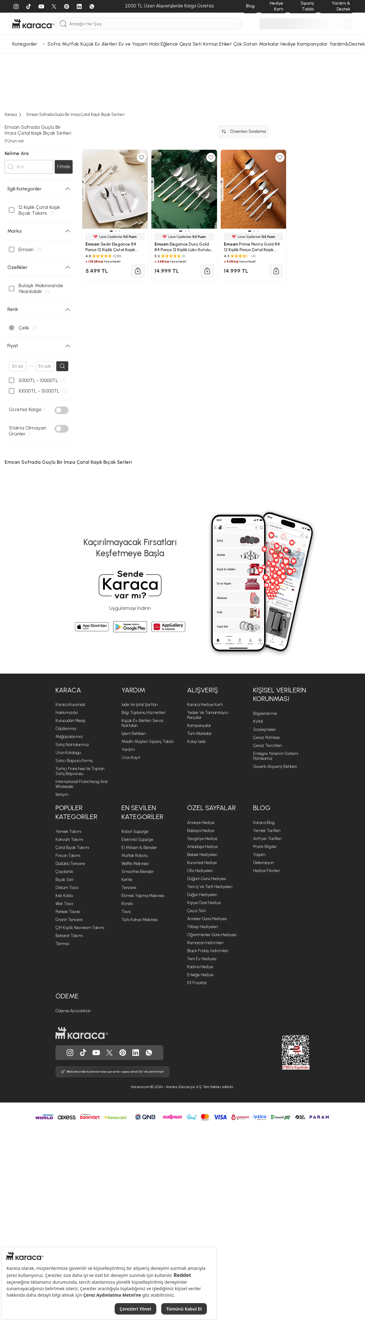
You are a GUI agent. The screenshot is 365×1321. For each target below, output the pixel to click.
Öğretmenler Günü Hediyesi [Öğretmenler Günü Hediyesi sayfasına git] (211, 934)
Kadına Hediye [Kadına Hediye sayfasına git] (200, 966)
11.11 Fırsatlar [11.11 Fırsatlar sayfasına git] (197, 982)
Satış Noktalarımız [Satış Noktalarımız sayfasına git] (72, 744)
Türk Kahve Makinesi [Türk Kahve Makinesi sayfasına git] (139, 919)
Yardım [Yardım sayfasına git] (128, 749)
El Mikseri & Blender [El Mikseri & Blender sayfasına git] (139, 847)
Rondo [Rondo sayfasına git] (127, 903)
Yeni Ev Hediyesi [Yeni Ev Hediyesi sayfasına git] (201, 958)
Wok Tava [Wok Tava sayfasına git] (64, 903)
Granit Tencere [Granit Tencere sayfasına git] (69, 919)
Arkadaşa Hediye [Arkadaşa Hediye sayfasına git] (202, 846)
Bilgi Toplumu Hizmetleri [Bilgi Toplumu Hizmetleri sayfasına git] (143, 712)
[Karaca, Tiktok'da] (83, 1053)
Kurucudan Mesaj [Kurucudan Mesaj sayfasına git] (70, 720)
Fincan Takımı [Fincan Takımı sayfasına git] (67, 855)
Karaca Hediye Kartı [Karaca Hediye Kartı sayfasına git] (205, 704)
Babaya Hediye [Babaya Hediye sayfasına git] (200, 830)
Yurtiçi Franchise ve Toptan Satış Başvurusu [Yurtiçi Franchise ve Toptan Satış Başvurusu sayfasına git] (79, 771)
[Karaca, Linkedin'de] (136, 1053)
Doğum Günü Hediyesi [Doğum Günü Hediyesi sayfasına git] (206, 878)
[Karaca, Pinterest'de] (123, 1053)
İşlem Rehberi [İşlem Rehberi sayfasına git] (133, 733)
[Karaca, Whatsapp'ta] (149, 1053)
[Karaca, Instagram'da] (70, 1053)
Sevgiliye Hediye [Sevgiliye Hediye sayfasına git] (202, 838)
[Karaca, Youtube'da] (96, 1053)
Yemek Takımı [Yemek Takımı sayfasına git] (68, 831)
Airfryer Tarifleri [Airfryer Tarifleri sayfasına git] (267, 838)
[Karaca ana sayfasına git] (81, 1033)
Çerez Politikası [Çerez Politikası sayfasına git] (266, 737)
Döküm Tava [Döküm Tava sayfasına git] (66, 887)
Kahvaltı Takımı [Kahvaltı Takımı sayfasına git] (69, 839)
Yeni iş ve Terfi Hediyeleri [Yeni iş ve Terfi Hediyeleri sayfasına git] (209, 886)
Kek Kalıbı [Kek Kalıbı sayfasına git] (64, 895)
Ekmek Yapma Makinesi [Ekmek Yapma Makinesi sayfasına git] (142, 895)
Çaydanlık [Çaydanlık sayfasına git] (64, 871)
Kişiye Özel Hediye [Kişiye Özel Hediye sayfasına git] (204, 902)
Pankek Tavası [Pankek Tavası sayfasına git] (67, 911)
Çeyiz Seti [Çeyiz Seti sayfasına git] (196, 910)
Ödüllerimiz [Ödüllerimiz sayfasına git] (65, 728)
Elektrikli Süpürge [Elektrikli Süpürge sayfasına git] (137, 839)
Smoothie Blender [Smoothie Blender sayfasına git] (137, 871)
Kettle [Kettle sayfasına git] (126, 879)
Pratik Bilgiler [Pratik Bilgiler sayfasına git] (265, 846)
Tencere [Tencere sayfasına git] (128, 887)
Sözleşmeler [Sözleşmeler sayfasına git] (264, 729)
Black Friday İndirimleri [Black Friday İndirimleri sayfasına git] (207, 950)
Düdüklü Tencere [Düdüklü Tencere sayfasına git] (70, 863)
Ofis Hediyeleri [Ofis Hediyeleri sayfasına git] (200, 870)
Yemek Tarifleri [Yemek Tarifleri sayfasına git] (267, 830)
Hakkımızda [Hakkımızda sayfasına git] (66, 712)
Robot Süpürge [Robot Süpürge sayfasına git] (134, 831)
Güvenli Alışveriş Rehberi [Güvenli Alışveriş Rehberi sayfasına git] (275, 766)
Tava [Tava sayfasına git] (125, 911)
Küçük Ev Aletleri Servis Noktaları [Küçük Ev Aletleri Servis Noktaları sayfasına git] (142, 723)
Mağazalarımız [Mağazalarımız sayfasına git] (69, 736)
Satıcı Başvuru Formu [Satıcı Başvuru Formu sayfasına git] (74, 760)
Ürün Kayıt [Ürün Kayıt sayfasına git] (130, 757)
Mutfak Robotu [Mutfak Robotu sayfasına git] (134, 855)
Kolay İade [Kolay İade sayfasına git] (196, 741)
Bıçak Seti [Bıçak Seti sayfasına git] (64, 879)
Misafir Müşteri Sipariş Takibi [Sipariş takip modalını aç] (147, 741)
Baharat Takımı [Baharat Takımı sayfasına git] (69, 935)
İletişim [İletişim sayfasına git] (61, 794)
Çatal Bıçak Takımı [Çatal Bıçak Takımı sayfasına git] (72, 847)
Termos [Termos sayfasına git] (62, 943)
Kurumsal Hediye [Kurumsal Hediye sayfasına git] (202, 862)
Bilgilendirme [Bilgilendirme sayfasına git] (265, 713)
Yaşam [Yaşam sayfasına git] (259, 854)
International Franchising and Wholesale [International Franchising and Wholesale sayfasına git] (81, 784)
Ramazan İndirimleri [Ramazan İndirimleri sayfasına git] (205, 942)
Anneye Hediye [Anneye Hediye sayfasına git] (200, 822)
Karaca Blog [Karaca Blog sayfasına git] (264, 822)
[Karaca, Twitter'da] (109, 1053)
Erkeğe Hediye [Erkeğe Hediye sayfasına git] (200, 974)
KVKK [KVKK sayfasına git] (258, 721)
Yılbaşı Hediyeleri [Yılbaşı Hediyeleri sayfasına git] (202, 926)
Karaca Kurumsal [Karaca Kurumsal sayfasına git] (70, 704)
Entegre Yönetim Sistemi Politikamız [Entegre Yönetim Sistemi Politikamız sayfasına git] (275, 756)
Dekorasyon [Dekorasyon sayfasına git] (263, 862)
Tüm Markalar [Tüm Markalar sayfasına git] (199, 733)
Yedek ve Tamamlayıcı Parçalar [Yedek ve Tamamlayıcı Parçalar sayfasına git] (207, 715)
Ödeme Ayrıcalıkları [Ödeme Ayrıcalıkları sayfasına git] (73, 1010)
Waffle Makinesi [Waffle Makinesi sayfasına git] (135, 863)
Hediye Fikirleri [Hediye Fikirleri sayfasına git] (266, 870)
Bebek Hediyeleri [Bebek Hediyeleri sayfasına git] (202, 854)
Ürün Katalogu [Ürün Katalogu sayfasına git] (68, 752)
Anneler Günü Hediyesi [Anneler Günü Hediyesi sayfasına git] (207, 918)
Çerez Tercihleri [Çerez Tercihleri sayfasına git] (267, 745)
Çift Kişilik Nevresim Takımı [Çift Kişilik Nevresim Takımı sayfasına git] (79, 927)
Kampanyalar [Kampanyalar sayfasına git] (199, 725)
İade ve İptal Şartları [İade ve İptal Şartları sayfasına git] (139, 704)
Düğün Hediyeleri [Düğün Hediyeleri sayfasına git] (202, 894)
